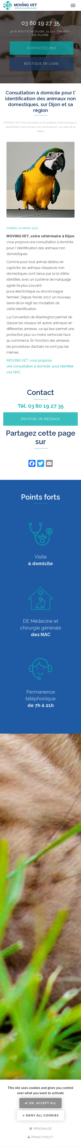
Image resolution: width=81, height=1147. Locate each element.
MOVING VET (12, 122)
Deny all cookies (40, 1115)
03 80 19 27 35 (46, 406)
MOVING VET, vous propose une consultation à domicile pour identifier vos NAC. (40, 366)
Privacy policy (40, 1137)
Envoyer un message (40, 419)
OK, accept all (40, 1103)
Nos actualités (30, 122)
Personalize (40, 1128)
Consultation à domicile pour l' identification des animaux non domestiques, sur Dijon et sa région (41, 126)
